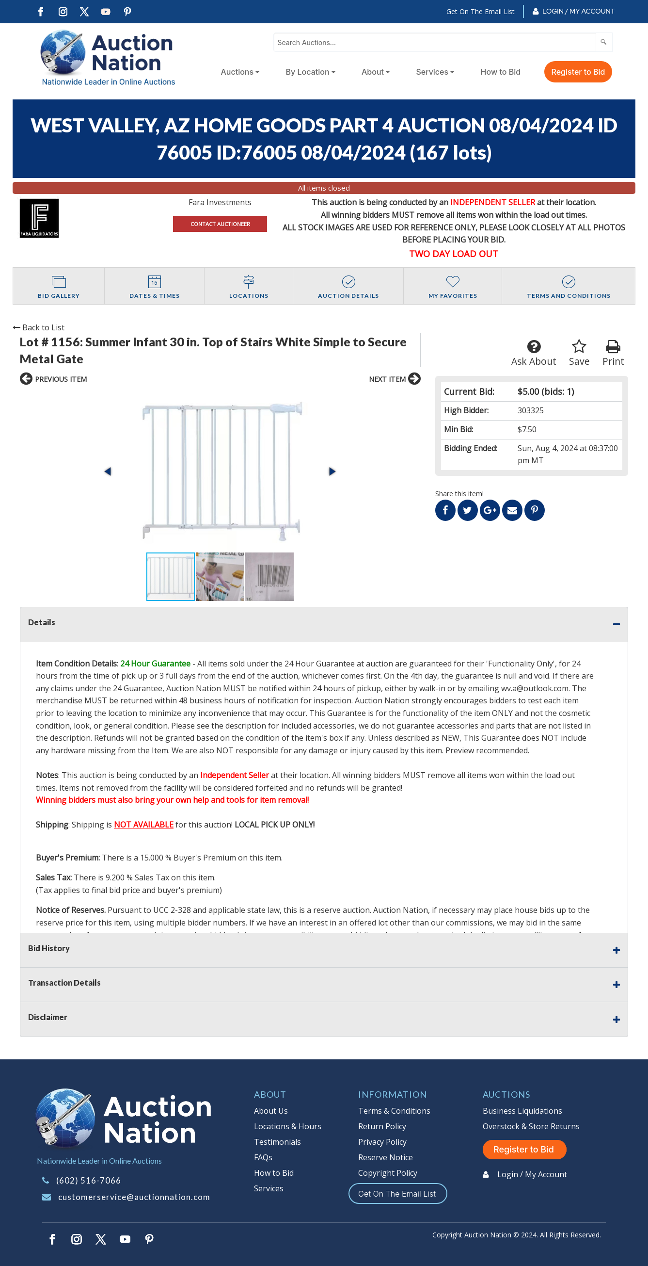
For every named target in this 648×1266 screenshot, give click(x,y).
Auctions (237, 72)
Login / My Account (578, 11)
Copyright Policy (387, 1173)
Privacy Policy (382, 1141)
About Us (271, 1110)
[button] (108, 471)
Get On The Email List (480, 11)
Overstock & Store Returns (531, 1126)
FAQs (263, 1157)
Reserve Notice (385, 1157)
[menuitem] (238, 71)
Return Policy (382, 1126)
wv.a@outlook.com (535, 688)
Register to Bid (578, 72)
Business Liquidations (522, 1110)
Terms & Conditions (394, 1110)
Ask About (533, 353)
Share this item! (459, 493)
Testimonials (277, 1141)
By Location (308, 72)
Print (613, 353)
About (373, 72)
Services (432, 72)
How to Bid (501, 72)
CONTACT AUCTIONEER (220, 223)
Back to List (38, 327)
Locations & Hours (287, 1126)
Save (579, 353)
